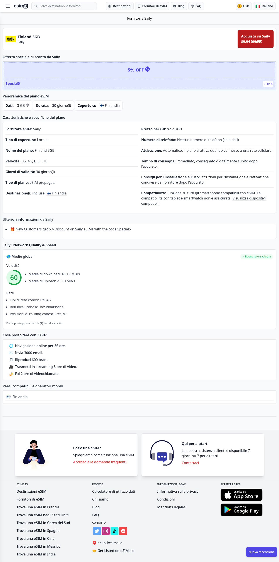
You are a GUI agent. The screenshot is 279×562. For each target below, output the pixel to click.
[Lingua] (264, 6)
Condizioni (166, 499)
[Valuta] (244, 6)
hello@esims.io (108, 542)
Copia (268, 84)
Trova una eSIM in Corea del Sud (43, 522)
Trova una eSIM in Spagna (38, 530)
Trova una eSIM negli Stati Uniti (43, 515)
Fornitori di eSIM (30, 499)
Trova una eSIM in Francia (38, 507)
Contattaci (190, 462)
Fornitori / (135, 18)
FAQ (95, 515)
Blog (96, 507)
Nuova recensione (261, 552)
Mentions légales (171, 507)
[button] (256, 256)
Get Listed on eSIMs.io (113, 550)
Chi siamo (100, 499)
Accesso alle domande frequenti (99, 462)
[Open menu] (7, 6)
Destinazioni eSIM (31, 491)
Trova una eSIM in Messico (39, 546)
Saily (148, 18)
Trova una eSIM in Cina (35, 538)
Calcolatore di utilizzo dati (113, 491)
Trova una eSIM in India (36, 554)
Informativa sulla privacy (177, 491)
